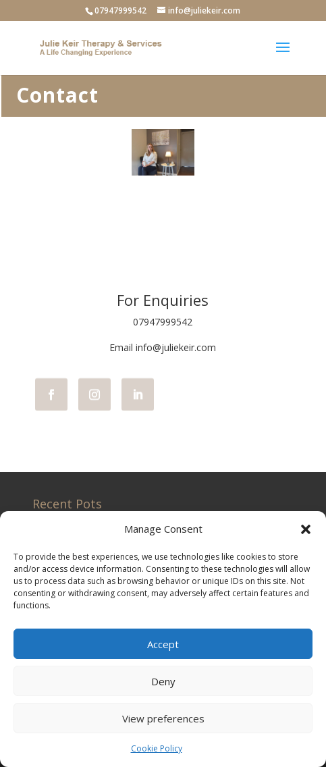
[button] (306, 529)
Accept (163, 644)
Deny (163, 681)
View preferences (163, 718)
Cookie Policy (156, 748)
